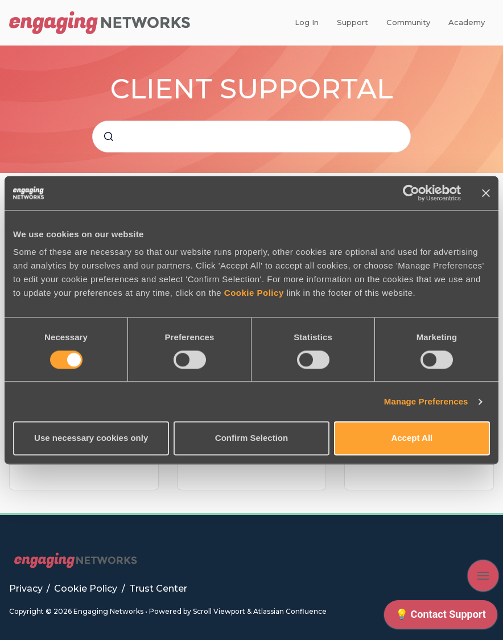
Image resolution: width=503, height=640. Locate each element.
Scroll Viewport (220, 611)
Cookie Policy (254, 293)
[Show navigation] (483, 575)
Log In (307, 22)
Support (352, 22)
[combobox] (251, 136)
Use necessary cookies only (91, 438)
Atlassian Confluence (290, 611)
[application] (440, 617)
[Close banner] (486, 193)
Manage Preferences (426, 401)
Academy (466, 22)
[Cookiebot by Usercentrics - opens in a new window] (411, 192)
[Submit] (109, 136)
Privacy (27, 588)
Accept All (411, 438)
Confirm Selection (251, 438)
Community (408, 22)
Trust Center (158, 588)
